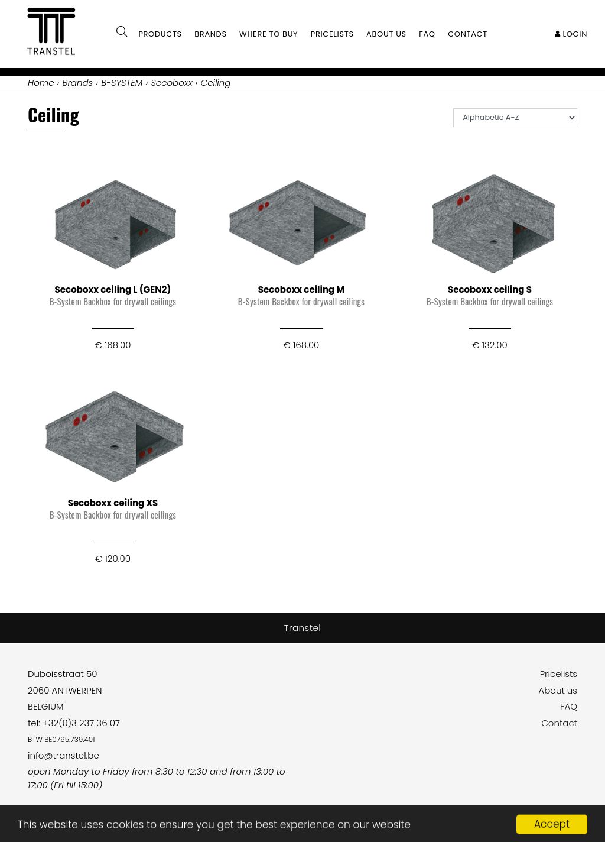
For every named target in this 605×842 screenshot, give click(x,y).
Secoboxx (171, 82)
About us (557, 690)
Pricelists (558, 674)
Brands (210, 34)
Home (41, 82)
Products (160, 34)
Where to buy (268, 34)
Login (571, 34)
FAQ (568, 706)
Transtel (302, 627)
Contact (559, 723)
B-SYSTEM (121, 82)
